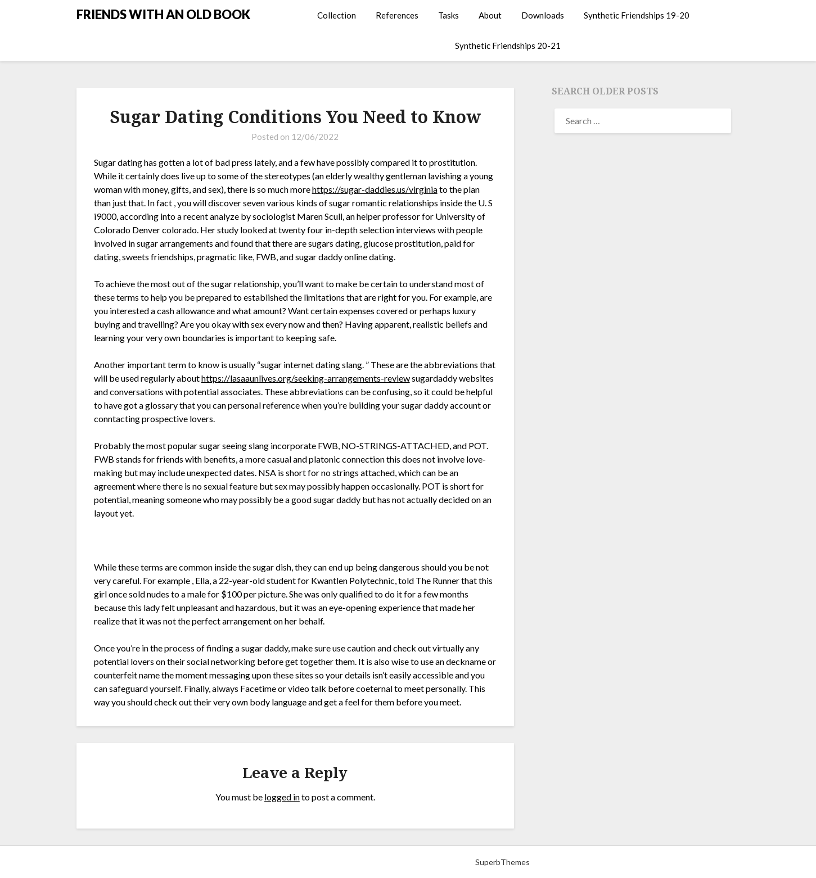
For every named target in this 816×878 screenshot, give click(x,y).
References (397, 15)
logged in (282, 796)
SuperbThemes (502, 862)
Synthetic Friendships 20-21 (508, 45)
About (490, 15)
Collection (336, 15)
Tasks (448, 15)
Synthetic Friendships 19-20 (636, 15)
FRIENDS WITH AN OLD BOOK (163, 14)
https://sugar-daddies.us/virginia (375, 189)
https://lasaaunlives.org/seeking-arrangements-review (305, 378)
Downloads (542, 15)
